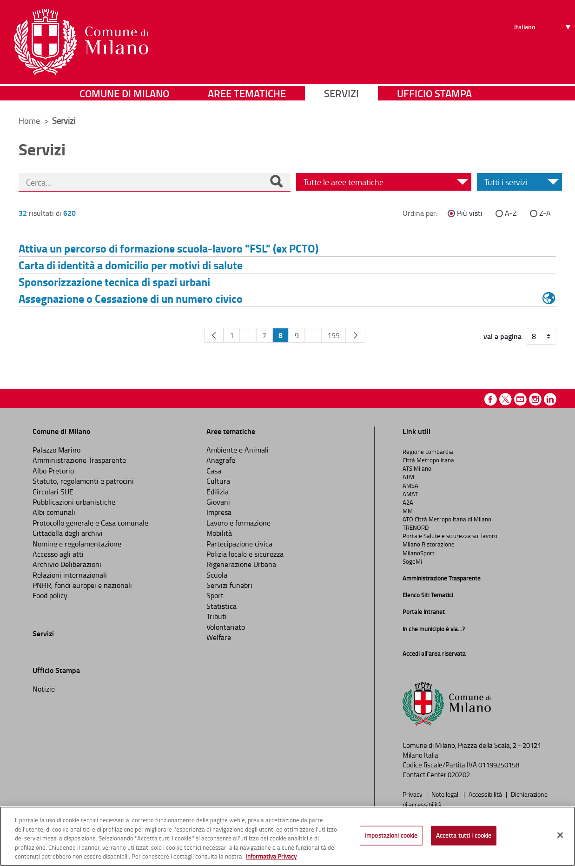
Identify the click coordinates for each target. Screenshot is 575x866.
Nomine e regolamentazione (77, 544)
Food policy (50, 595)
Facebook (490, 399)
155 (333, 335)
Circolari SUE (53, 491)
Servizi (341, 95)
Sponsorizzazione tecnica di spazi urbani (114, 281)
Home (29, 120)
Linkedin (550, 399)
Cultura (218, 481)
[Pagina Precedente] (214, 335)
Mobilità (219, 533)
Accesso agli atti (58, 554)
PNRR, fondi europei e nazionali (82, 585)
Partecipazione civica (239, 544)
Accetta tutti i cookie (464, 835)
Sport (215, 595)
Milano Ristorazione (429, 544)
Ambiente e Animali (237, 450)
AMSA (410, 485)
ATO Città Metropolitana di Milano (447, 519)
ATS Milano (417, 468)
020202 (459, 774)
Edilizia (217, 491)
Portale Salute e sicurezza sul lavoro (450, 536)
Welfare (218, 637)
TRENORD (416, 527)
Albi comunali (54, 512)
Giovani (218, 502)
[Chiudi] (560, 835)
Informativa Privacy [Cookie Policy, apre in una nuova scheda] (271, 856)
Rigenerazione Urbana (241, 564)
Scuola (216, 575)
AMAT (410, 494)
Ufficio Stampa (434, 95)
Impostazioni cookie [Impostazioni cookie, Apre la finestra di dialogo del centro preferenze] (391, 835)
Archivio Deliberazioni (67, 564)
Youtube (520, 399)
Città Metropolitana (428, 460)
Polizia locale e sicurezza (245, 554)
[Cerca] (276, 182)
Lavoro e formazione (238, 523)
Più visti (469, 213)
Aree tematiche (247, 95)
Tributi (216, 616)
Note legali (446, 794)
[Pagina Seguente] (355, 335)
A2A (408, 502)
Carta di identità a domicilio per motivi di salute (131, 265)
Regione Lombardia (428, 451)
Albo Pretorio (53, 471)
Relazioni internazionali (70, 575)
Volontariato (225, 627)
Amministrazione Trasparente (79, 460)
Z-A (545, 213)
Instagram (535, 399)
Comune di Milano (124, 95)
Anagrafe (220, 460)
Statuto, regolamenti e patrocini (83, 481)
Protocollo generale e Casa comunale (90, 523)
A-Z (511, 213)
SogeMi (412, 561)
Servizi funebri (229, 585)
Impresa (218, 512)
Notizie (44, 689)
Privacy (413, 794)
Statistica (221, 606)
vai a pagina (502, 336)
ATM (408, 477)
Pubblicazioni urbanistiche (74, 502)
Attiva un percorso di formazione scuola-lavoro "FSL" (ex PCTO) (168, 248)
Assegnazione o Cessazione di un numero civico (131, 298)
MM (408, 510)
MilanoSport (419, 553)
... (248, 335)
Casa (213, 471)
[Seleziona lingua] (543, 42)
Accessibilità (486, 794)
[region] (287, 836)
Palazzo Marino (56, 450)
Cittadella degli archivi (68, 533)
